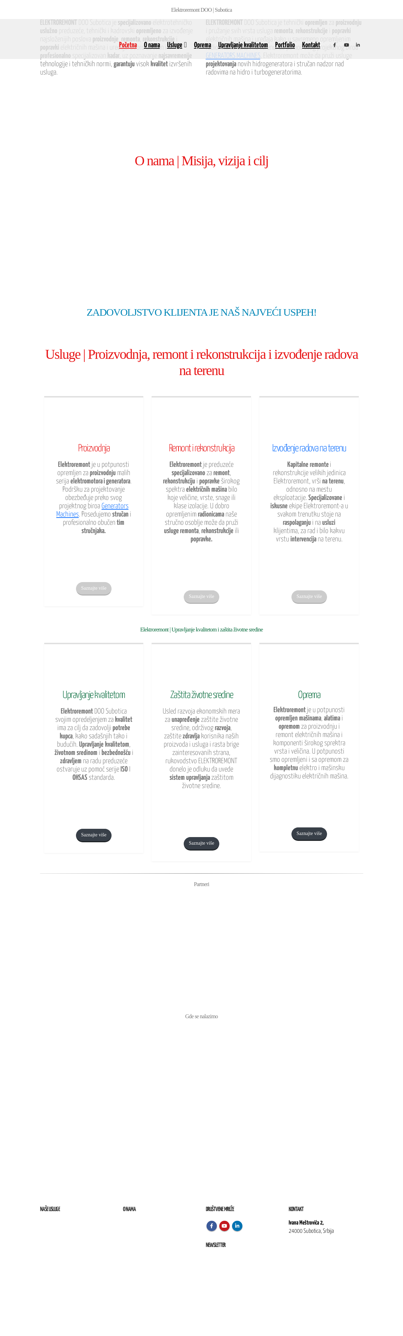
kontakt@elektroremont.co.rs (317, 1255)
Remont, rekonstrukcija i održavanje (72, 1231)
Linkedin (237, 1226)
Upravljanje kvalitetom (243, 45)
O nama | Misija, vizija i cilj (201, 160)
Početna (128, 45)
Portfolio (285, 45)
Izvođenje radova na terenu (64, 1239)
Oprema (202, 45)
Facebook (212, 1226)
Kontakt (311, 45)
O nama (152, 45)
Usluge (174, 45)
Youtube (224, 1226)
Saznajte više (93, 588)
